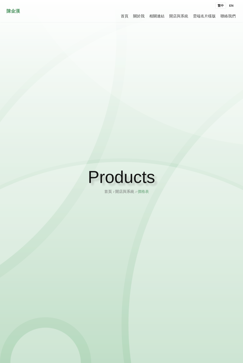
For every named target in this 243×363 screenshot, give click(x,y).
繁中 (221, 5)
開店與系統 (128, 191)
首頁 (112, 191)
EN (231, 5)
